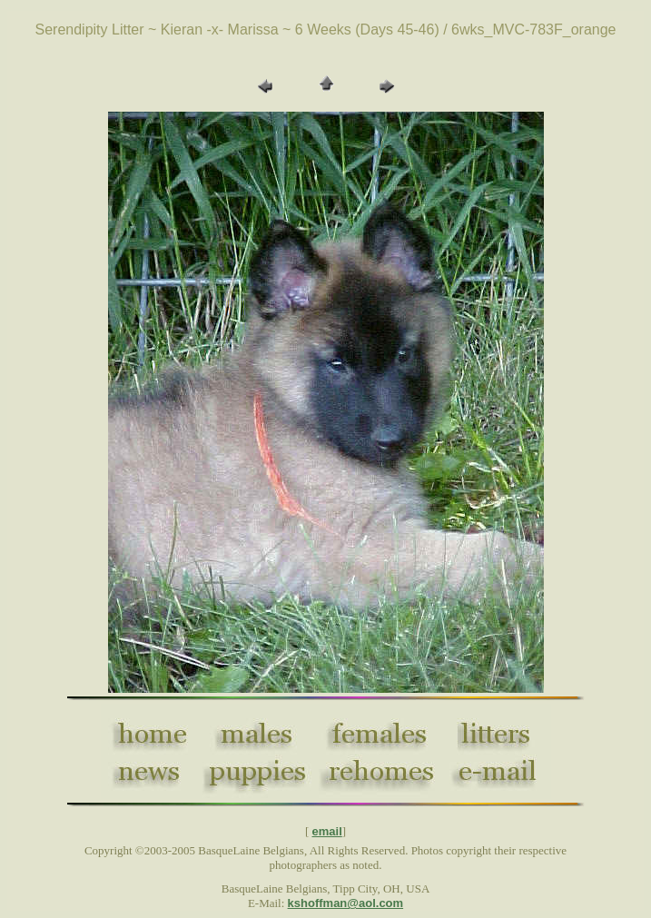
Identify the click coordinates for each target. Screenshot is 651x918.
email (327, 831)
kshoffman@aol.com (346, 903)
